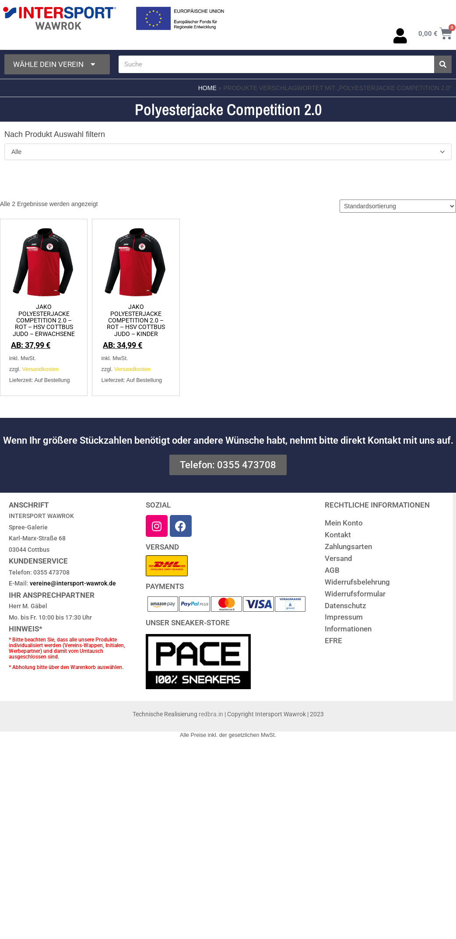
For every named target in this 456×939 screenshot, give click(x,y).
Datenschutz (345, 605)
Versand (338, 558)
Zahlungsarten (348, 546)
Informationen (348, 628)
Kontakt (338, 534)
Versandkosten (40, 369)
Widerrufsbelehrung (357, 582)
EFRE (333, 640)
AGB (332, 570)
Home (207, 87)
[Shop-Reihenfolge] (398, 206)
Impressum (344, 617)
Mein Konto (344, 523)
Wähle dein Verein (55, 64)
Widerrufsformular (355, 593)
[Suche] (443, 64)
